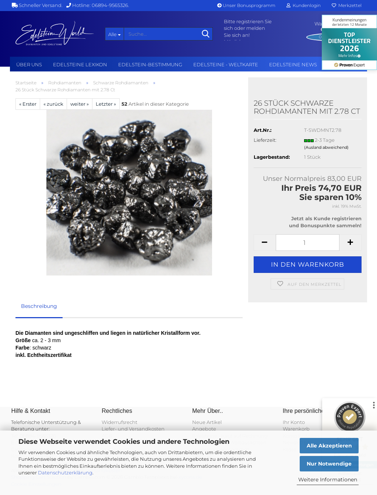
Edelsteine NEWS (293, 64)
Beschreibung (39, 306)
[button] (265, 242)
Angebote (204, 429)
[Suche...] (114, 34)
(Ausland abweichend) (326, 147)
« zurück (53, 104)
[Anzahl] (307, 242)
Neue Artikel (207, 422)
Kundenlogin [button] (303, 5)
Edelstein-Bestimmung (150, 64)
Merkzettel (347, 5)
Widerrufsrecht (119, 422)
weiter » (79, 104)
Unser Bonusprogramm (246, 5)
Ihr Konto (294, 422)
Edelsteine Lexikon (80, 64)
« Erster (27, 104)
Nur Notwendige (329, 463)
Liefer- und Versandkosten (133, 429)
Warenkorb (296, 429)
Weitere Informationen (327, 479)
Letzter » (106, 104)
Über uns (29, 64)
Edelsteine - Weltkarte (225, 64)
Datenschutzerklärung (65, 472)
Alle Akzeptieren (329, 445)
